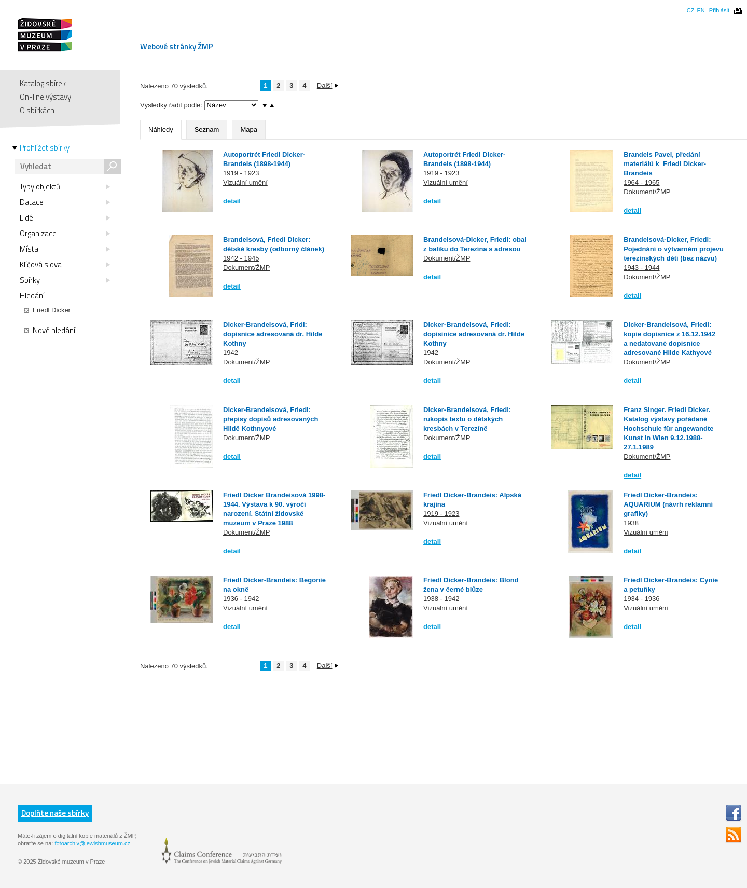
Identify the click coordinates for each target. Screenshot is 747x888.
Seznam (207, 129)
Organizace (65, 233)
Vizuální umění (245, 182)
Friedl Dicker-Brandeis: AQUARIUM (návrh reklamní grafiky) (668, 504)
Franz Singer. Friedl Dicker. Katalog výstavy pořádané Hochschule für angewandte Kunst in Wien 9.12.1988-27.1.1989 (668, 428)
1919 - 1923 (241, 173)
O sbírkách (37, 110)
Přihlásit (719, 10)
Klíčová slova (65, 264)
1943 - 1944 (641, 267)
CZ (691, 10)
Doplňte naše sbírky (55, 813)
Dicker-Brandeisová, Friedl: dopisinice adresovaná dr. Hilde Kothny (473, 334)
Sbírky (65, 280)
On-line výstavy (45, 97)
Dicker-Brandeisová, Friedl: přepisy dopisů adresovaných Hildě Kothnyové (271, 419)
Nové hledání (49, 330)
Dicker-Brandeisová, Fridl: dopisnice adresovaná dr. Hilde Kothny (272, 334)
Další (328, 85)
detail (232, 201)
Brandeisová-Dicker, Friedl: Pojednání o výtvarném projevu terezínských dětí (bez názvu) (674, 249)
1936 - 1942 (241, 599)
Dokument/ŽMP (647, 192)
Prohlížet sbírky (45, 148)
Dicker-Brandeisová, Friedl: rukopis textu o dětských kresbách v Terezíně (467, 419)
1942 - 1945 (241, 258)
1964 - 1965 (641, 182)
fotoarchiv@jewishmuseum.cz (92, 843)
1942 (230, 353)
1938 (631, 523)
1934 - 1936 (641, 599)
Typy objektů (65, 187)
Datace (65, 202)
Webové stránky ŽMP (176, 46)
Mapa (248, 129)
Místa (65, 249)
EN (700, 10)
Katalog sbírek (43, 83)
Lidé (65, 218)
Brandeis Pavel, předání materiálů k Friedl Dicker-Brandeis (665, 164)
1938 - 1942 (441, 599)
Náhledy (160, 129)
